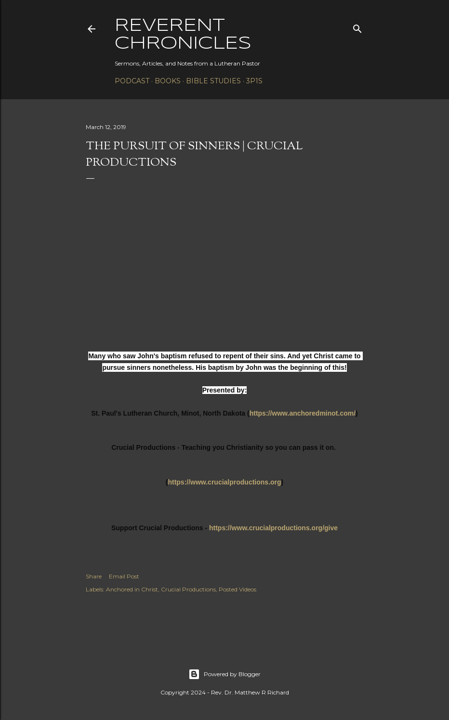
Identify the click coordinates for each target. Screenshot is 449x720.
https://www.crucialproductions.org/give (273, 528)
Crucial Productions (188, 589)
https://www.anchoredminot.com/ (303, 413)
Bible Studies (213, 81)
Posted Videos (237, 589)
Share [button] (94, 576)
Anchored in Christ (132, 589)
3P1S (254, 81)
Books (168, 81)
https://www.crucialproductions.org (224, 482)
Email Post (124, 576)
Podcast (132, 81)
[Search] (357, 26)
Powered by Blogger (224, 674)
